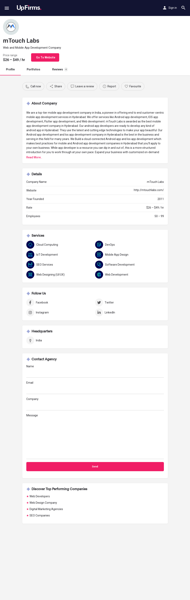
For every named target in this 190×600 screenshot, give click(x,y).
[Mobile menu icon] (7, 8)
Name (95, 371)
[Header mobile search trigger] (183, 7)
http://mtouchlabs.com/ (149, 190)
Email (95, 387)
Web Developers (40, 496)
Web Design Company (43, 502)
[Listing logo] (11, 27)
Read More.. (34, 157)
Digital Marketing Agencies (46, 509)
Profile (10, 69)
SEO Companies (40, 515)
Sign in (172, 7)
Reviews (60, 69)
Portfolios (33, 69)
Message (95, 436)
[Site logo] (29, 8)
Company (95, 403)
